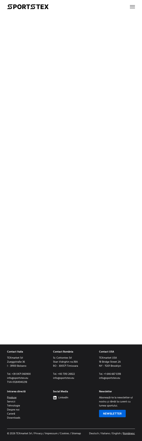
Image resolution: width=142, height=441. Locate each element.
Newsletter (112, 413)
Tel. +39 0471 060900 (19, 374)
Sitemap (76, 433)
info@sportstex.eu (17, 378)
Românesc (129, 434)
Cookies (64, 433)
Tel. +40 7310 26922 (64, 374)
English (116, 434)
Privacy (38, 433)
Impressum (51, 433)
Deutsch (94, 434)
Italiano (105, 434)
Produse (11, 398)
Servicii (11, 402)
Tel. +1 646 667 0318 (110, 374)
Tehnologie (13, 406)
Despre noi (13, 410)
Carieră (11, 414)
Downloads (13, 418)
